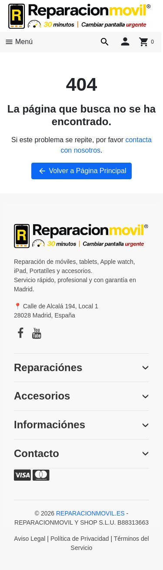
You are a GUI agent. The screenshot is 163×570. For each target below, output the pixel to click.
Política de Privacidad (79, 538)
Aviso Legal (29, 538)
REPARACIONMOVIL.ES (90, 513)
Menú (19, 42)
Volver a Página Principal (81, 171)
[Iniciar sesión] (125, 41)
